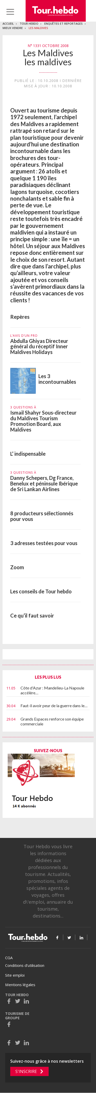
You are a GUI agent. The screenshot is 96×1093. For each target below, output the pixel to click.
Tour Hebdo (29, 23)
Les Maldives (38, 28)
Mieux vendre (13, 28)
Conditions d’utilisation (24, 965)
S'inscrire (26, 1071)
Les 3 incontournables (57, 379)
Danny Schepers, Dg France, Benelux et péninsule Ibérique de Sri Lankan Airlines (44, 483)
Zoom (17, 567)
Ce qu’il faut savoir (32, 615)
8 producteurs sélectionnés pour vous (41, 516)
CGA (9, 957)
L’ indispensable (28, 454)
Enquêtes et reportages (63, 23)
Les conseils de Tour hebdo (41, 591)
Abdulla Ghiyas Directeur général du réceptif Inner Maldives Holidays (39, 346)
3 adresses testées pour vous (43, 543)
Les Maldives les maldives (48, 57)
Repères (19, 317)
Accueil (8, 23)
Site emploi (15, 975)
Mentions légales (20, 984)
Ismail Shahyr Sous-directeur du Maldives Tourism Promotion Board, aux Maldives (43, 421)
